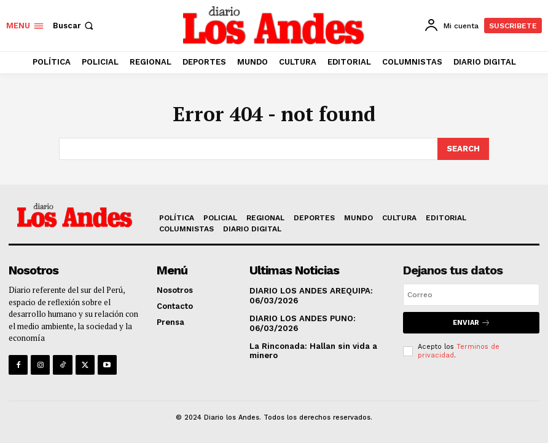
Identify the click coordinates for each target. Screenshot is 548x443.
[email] (471, 295)
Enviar (471, 322)
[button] (74, 26)
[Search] (463, 149)
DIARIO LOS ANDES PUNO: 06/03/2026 (301, 323)
